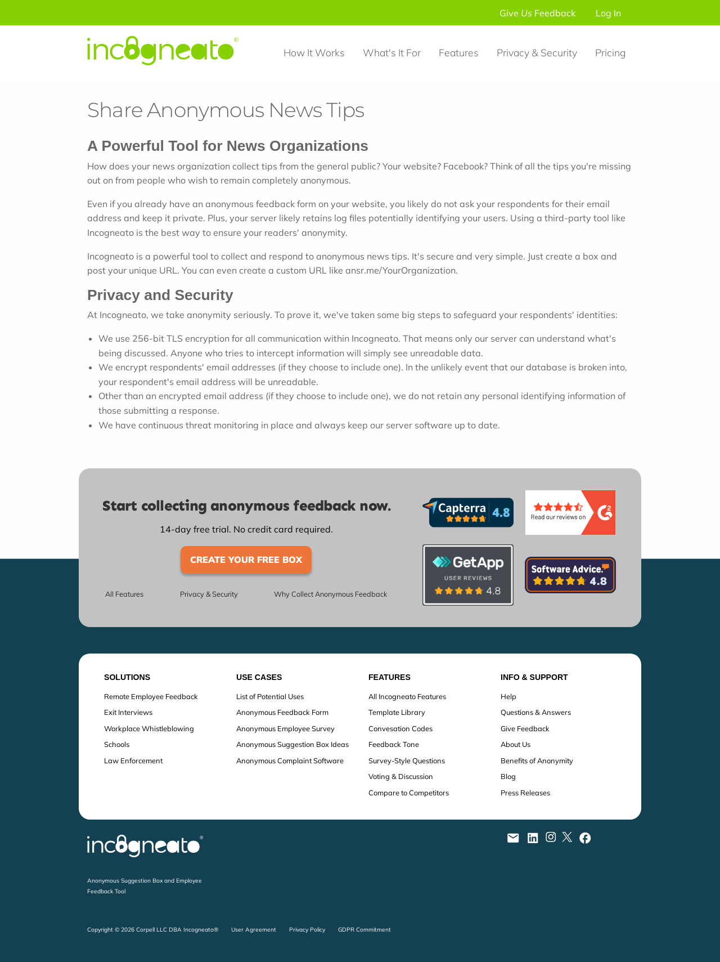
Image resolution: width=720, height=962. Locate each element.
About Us (515, 744)
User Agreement (253, 929)
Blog (508, 776)
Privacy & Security (537, 52)
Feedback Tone (393, 744)
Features (459, 52)
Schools (116, 744)
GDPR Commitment (364, 929)
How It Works (314, 52)
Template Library (396, 712)
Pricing (610, 52)
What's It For (392, 52)
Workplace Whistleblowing (149, 728)
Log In (608, 13)
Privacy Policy (307, 929)
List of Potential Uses (270, 696)
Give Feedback (537, 13)
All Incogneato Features (407, 696)
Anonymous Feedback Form (282, 712)
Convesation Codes (400, 728)
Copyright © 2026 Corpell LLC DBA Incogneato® (152, 929)
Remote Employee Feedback (151, 696)
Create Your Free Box (246, 559)
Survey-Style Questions (406, 760)
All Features (124, 594)
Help (508, 696)
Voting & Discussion (400, 776)
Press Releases (525, 792)
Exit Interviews (128, 712)
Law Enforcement (133, 760)
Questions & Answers (536, 712)
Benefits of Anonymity (537, 760)
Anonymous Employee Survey (285, 728)
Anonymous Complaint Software (290, 760)
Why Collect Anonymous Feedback (330, 594)
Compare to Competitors (408, 792)
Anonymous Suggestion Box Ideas (292, 744)
